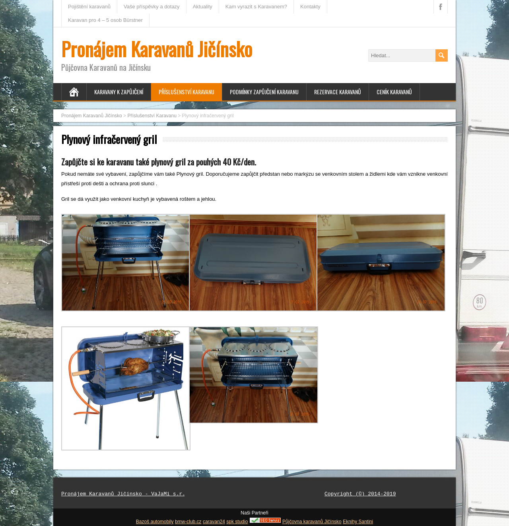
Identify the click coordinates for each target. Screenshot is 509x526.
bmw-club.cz (188, 521)
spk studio (237, 521)
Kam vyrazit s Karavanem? (256, 7)
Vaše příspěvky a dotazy (152, 7)
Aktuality (202, 7)
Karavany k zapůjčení (118, 91)
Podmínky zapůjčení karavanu (264, 91)
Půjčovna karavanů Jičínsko (312, 521)
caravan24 (214, 521)
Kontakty (310, 7)
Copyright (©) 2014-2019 (360, 494)
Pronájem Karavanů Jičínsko (156, 49)
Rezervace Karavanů (337, 91)
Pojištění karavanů (89, 7)
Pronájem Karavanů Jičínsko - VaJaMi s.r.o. (126, 494)
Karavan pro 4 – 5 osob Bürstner (105, 20)
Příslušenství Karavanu (186, 91)
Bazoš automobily (155, 521)
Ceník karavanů (394, 91)
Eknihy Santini (358, 521)
